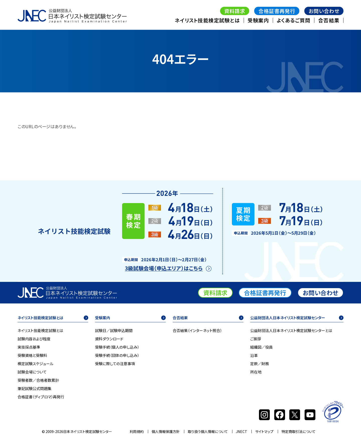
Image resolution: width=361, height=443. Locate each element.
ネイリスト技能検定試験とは (207, 20)
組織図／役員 (261, 347)
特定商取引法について (299, 431)
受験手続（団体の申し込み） (117, 355)
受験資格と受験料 (32, 355)
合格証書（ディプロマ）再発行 (41, 397)
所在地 (255, 372)
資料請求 (234, 11)
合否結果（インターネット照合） (197, 330)
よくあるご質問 (293, 20)
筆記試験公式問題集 (34, 388)
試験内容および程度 (34, 339)
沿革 (254, 355)
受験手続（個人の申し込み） (117, 347)
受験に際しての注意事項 (115, 363)
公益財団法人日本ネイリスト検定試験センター (287, 318)
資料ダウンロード (109, 339)
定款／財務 (259, 363)
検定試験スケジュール (35, 363)
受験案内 (258, 20)
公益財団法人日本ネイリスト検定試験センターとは (291, 330)
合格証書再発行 (276, 11)
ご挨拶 (255, 339)
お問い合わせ (324, 11)
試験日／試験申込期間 (114, 330)
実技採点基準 (29, 347)
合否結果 (328, 20)
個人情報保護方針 (166, 431)
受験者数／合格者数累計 (38, 380)
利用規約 (137, 431)
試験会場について (32, 372)
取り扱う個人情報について (208, 431)
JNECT (241, 431)
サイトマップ (264, 431)
